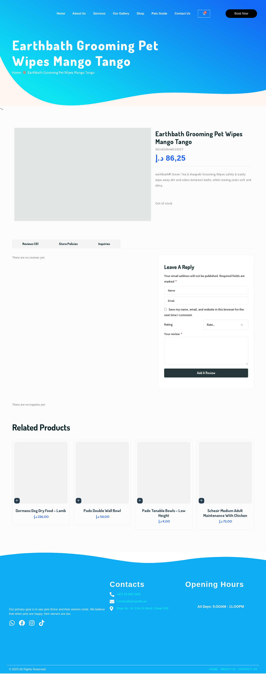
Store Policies (70, 244)
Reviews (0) (30, 244)
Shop (140, 13)
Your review (173, 334)
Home (61, 13)
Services (99, 13)
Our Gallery (121, 13)
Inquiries (106, 244)
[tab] (30, 244)
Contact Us (182, 13)
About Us (79, 13)
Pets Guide (159, 13)
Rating (168, 325)
